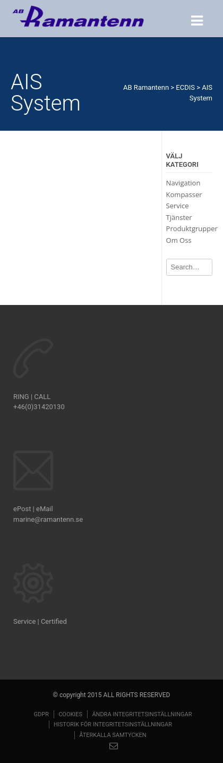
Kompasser (184, 194)
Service (177, 205)
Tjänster (179, 217)
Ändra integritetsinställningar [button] (142, 714)
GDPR (40, 714)
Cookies (70, 714)
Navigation (183, 183)
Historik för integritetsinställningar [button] (113, 724)
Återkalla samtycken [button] (112, 735)
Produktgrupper (192, 228)
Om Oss (179, 240)
